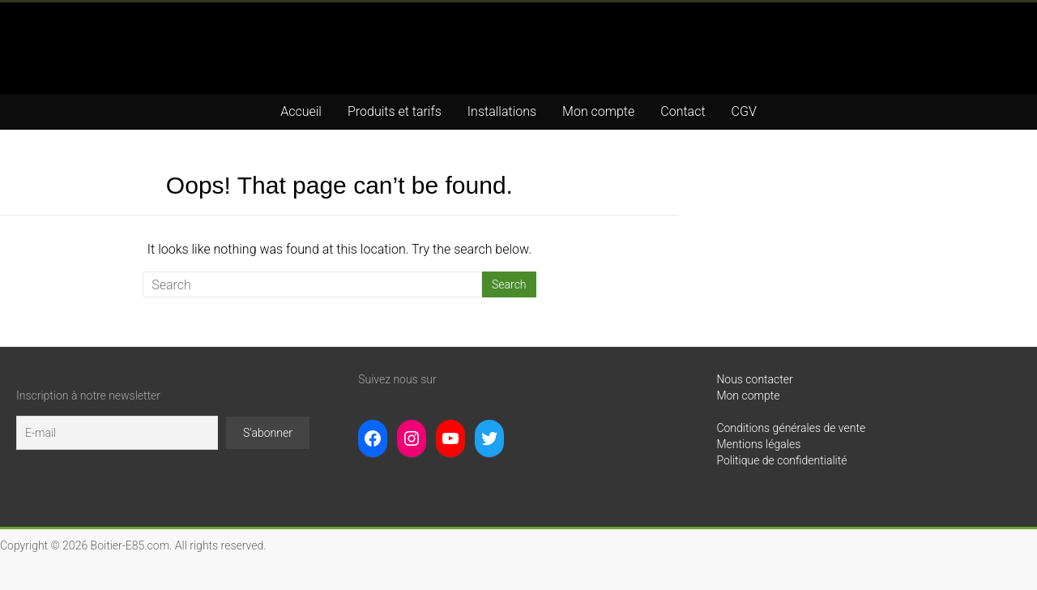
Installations (501, 111)
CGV (744, 111)
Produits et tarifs (395, 111)
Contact (682, 111)
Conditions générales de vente (790, 427)
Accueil (301, 111)
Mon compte (598, 111)
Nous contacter (754, 379)
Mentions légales (758, 444)
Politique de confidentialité (781, 460)
